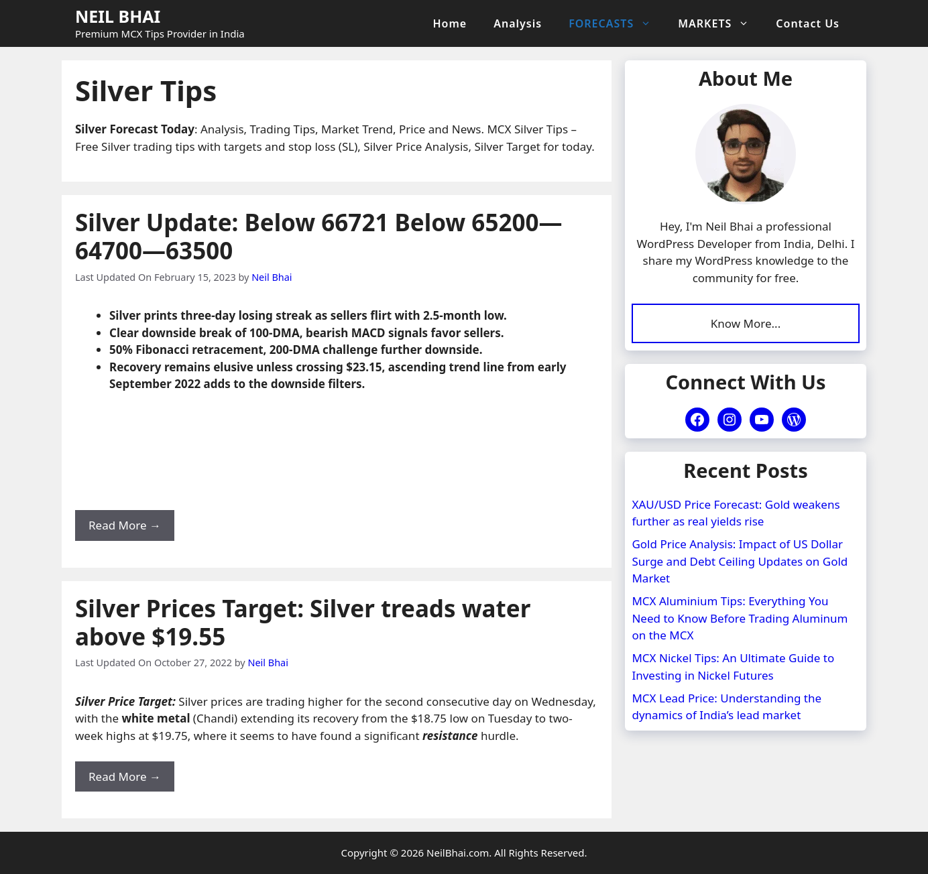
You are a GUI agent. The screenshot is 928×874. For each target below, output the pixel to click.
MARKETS (720, 23)
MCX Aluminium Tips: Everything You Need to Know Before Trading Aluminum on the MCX (740, 616)
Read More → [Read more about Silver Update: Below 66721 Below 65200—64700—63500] (125, 525)
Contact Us (807, 23)
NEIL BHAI (117, 16)
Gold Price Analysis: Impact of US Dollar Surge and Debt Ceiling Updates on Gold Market (740, 559)
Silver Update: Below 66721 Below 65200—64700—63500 (318, 236)
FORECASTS (616, 23)
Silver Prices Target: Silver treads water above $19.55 (302, 622)
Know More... (745, 322)
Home (450, 23)
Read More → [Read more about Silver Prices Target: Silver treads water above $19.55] (125, 776)
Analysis (518, 23)
